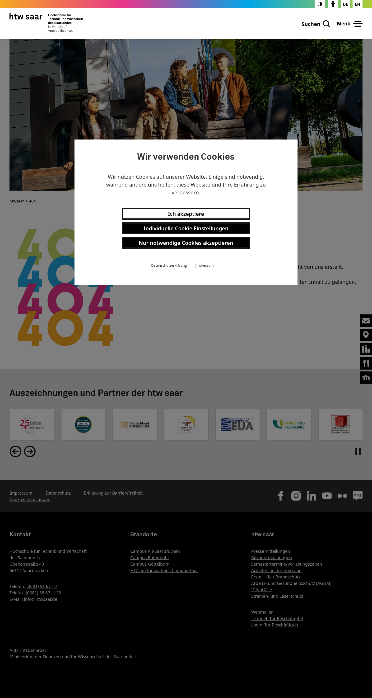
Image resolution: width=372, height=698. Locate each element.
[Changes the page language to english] (357, 4)
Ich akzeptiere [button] (186, 213)
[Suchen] (316, 24)
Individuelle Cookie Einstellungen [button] (186, 228)
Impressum (204, 265)
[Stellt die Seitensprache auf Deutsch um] (345, 4)
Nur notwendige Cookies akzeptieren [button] (186, 242)
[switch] (320, 4)
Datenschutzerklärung (169, 265)
